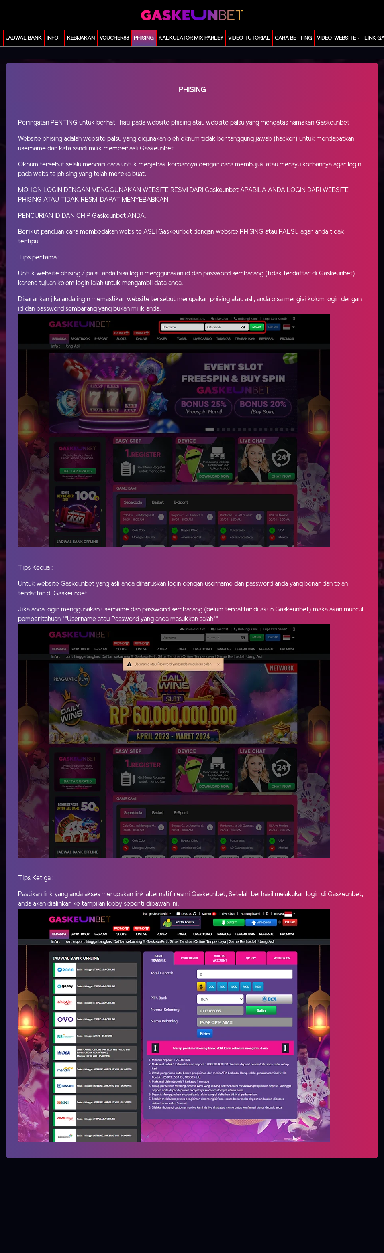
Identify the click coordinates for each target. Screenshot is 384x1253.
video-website (336, 38)
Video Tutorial (249, 38)
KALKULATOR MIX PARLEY (191, 38)
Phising (144, 38)
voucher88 (114, 38)
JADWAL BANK (24, 38)
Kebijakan (81, 38)
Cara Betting (293, 38)
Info (52, 38)
